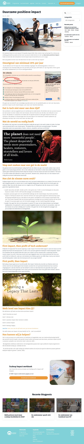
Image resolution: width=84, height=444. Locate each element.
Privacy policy (50, 432)
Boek (34, 437)
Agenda (32, 3)
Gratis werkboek (37, 434)
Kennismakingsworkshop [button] (67, 3)
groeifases (67, 36)
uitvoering (67, 31)
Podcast (35, 439)
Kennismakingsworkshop (38, 432)
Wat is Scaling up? (38, 441)
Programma (15, 3)
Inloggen (78, 3)
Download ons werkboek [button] (28, 377)
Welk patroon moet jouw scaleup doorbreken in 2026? (71, 27)
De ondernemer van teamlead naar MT (71, 40)
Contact (44, 3)
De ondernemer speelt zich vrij (71, 34)
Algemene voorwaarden (52, 434)
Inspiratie (51, 3)
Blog (34, 435)
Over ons (37, 3)
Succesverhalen (24, 3)
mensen (71, 36)
